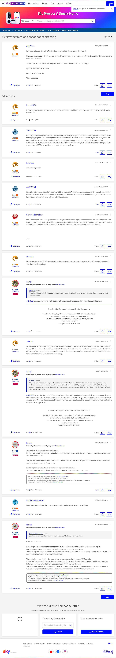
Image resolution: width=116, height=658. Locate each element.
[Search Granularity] (28, 21)
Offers (69, 3)
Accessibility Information (69, 643)
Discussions (33, 3)
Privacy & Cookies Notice (53, 643)
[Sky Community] (15, 3)
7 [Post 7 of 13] (29, 271)
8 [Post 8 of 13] (29, 331)
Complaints (81, 643)
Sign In (110, 4)
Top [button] (111, 643)
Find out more (59, 285)
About (60, 3)
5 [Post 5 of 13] (29, 204)
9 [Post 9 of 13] (29, 361)
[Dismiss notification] (111, 8)
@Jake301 (32, 380)
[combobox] (62, 21)
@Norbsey (32, 291)
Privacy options (27, 643)
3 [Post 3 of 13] (29, 152)
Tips (52, 3)
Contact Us (90, 643)
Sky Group (27, 646)
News (44, 3)
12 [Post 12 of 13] (29, 514)
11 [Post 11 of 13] (29, 490)
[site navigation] (3, 3)
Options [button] (107, 37)
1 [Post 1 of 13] (29, 85)
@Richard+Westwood (36, 534)
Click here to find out (62, 476)
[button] (110, 45)
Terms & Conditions (39, 643)
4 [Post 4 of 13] (29, 176)
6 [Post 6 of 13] (29, 246)
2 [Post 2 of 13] (29, 120)
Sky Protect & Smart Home (58, 13)
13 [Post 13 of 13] (29, 588)
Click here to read (58, 482)
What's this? (15, 56)
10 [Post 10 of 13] (30, 432)
